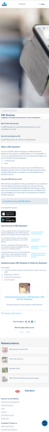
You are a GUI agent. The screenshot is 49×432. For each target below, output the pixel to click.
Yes (21, 332)
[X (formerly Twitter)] (29, 321)
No (28, 332)
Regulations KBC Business (13, 313)
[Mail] (35, 321)
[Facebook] (26, 321)
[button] (41, 4)
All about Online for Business (10, 110)
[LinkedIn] (32, 321)
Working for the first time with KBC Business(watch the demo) (38, 255)
